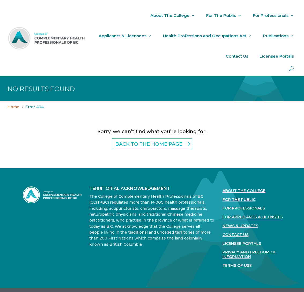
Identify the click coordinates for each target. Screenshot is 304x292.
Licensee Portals (276, 56)
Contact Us (237, 56)
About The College (170, 15)
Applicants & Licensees (122, 35)
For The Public (221, 15)
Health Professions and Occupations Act (204, 35)
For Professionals (270, 15)
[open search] (291, 68)
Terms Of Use (237, 265)
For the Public (239, 199)
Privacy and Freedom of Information (249, 254)
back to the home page (148, 144)
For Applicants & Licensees (253, 217)
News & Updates (240, 226)
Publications (275, 35)
